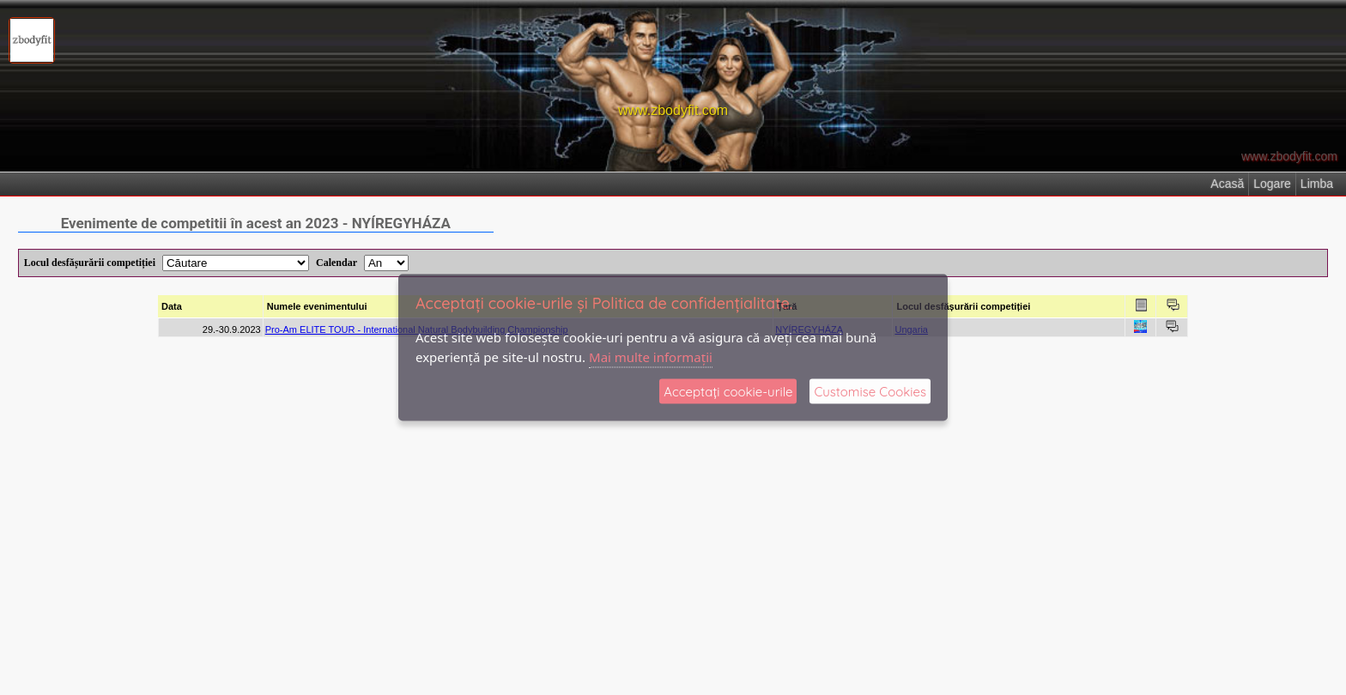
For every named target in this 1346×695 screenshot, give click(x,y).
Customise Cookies (870, 392)
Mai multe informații (650, 356)
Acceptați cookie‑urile (728, 392)
